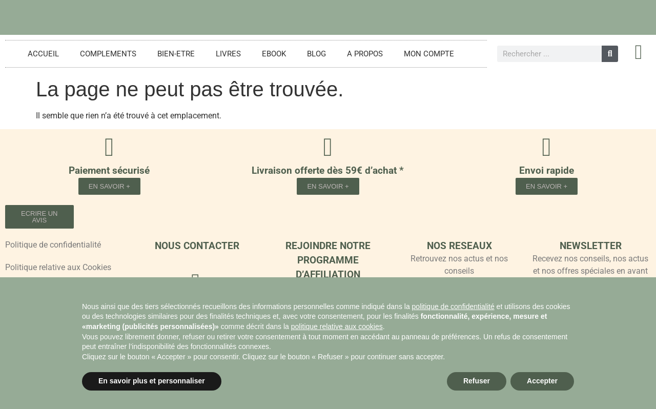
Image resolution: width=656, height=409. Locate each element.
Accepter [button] (542, 381)
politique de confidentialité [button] (453, 306)
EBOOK (274, 53)
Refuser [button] (476, 381)
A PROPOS (365, 53)
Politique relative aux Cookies (58, 267)
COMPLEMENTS (108, 53)
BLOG (316, 53)
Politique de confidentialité (53, 245)
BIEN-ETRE (176, 53)
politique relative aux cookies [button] (337, 326)
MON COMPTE (429, 53)
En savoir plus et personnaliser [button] (151, 381)
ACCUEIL (43, 53)
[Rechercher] (610, 54)
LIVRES (228, 53)
